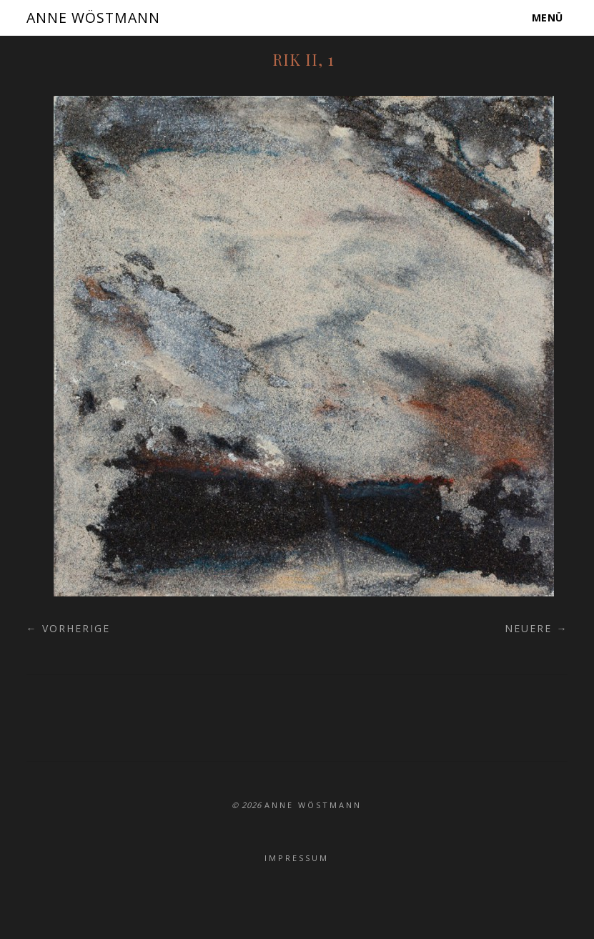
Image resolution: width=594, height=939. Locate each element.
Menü (548, 17)
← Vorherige (68, 628)
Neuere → (536, 628)
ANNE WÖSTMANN (97, 17)
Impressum (296, 857)
